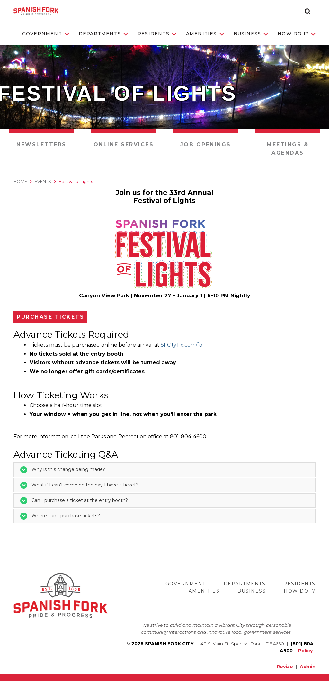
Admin (308, 666)
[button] (308, 11)
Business (251, 34)
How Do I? (297, 34)
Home (20, 181)
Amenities (205, 34)
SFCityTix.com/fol (182, 345)
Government (45, 34)
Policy (305, 651)
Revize (285, 666)
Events (43, 181)
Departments (103, 34)
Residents (157, 34)
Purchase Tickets (50, 317)
